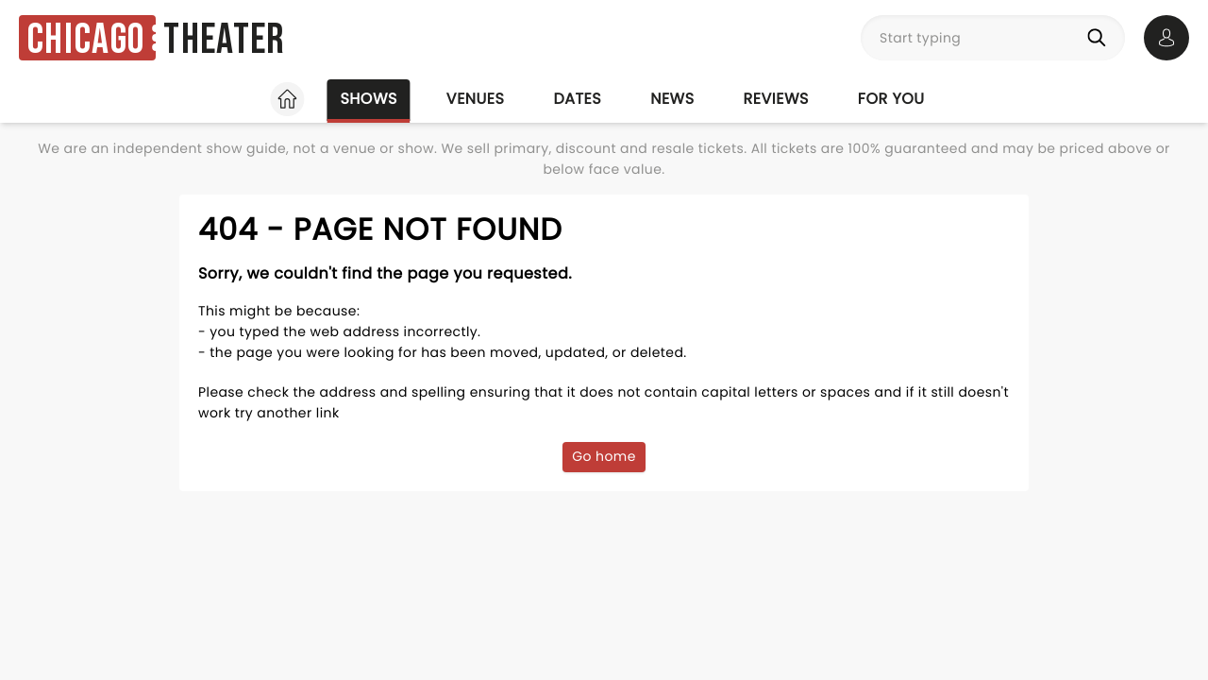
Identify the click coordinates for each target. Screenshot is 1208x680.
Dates (577, 99)
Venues (475, 99)
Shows (368, 99)
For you (891, 99)
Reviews (776, 99)
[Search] (1100, 38)
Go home (604, 456)
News (672, 99)
